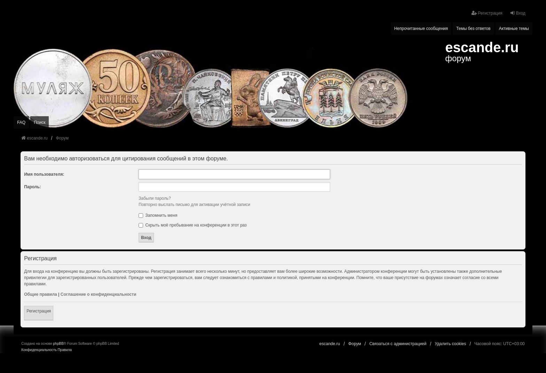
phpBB (58, 344)
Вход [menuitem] (517, 13)
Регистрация (38, 311)
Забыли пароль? (155, 198)
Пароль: (32, 186)
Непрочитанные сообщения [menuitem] (421, 28)
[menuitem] (38, 350)
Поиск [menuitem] (39, 122)
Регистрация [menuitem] (486, 13)
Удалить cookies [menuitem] (450, 343)
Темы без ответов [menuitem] (473, 28)
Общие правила (40, 294)
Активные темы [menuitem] (514, 28)
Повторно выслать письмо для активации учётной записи (194, 204)
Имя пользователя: (44, 174)
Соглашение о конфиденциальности (98, 294)
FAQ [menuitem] (21, 122)
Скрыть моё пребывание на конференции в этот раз (193, 225)
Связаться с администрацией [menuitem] (398, 343)
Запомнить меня (158, 215)
